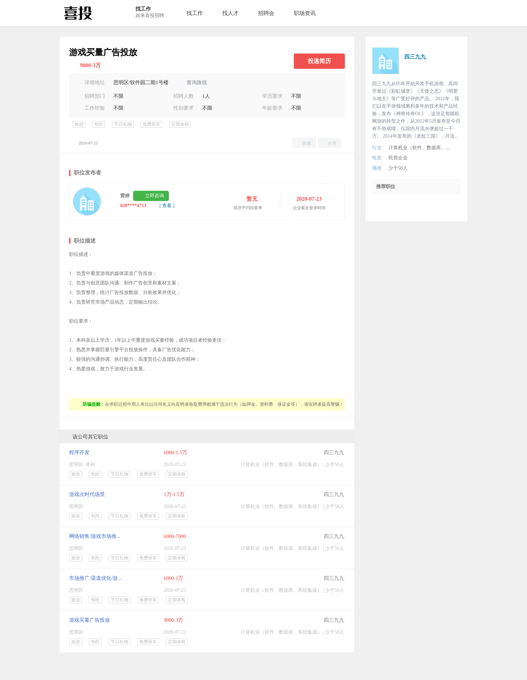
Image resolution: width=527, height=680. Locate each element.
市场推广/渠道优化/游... (95, 578)
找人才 (230, 13)
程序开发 (79, 452)
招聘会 (266, 13)
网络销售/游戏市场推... (94, 536)
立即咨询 (154, 195)
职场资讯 (305, 13)
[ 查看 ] (166, 205)
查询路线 (197, 82)
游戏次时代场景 (87, 494)
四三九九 (334, 452)
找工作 (195, 13)
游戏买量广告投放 (89, 620)
